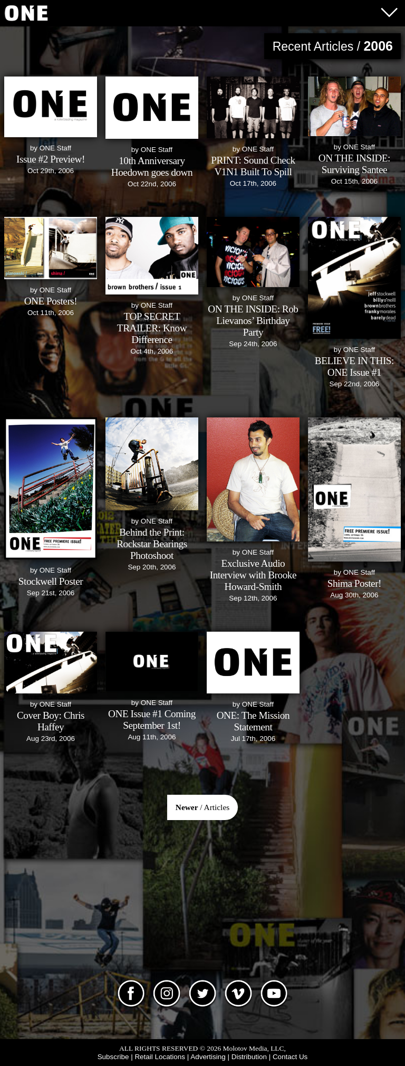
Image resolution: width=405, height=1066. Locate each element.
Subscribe (113, 1057)
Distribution (249, 1057)
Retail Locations (159, 1057)
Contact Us (290, 1057)
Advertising (207, 1057)
